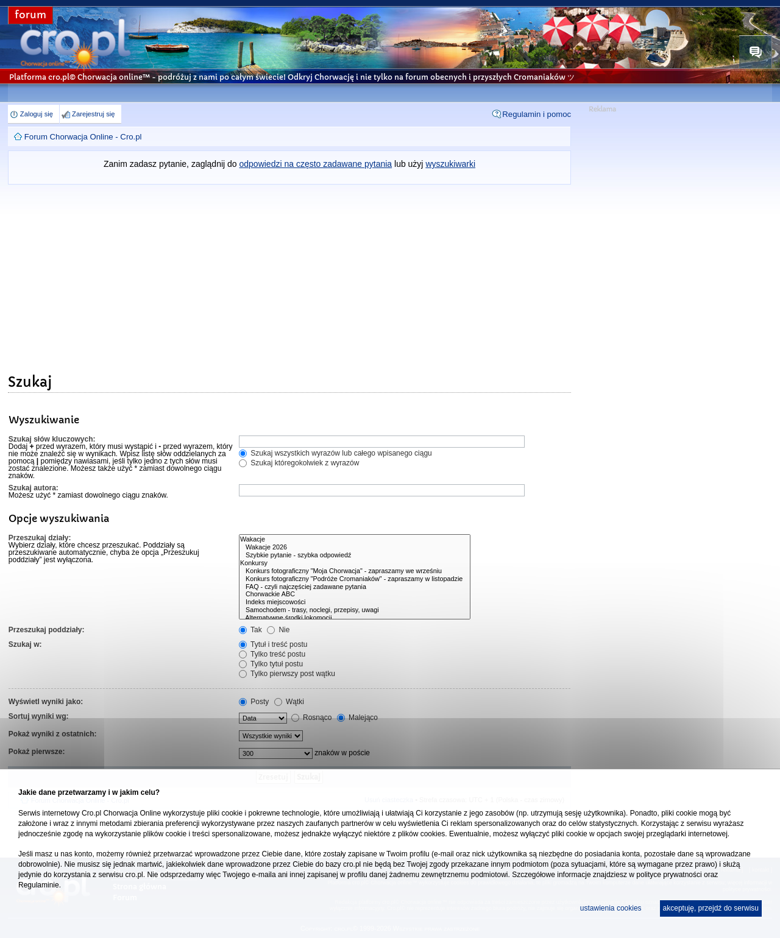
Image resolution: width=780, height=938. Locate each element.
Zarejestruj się (93, 114)
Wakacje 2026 (354, 547)
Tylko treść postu (272, 654)
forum (30, 15)
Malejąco (357, 717)
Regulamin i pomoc (536, 114)
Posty (254, 701)
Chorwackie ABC (354, 594)
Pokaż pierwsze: (37, 751)
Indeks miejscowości (354, 602)
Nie (278, 630)
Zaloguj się (36, 114)
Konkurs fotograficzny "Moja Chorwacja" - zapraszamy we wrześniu (354, 571)
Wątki (289, 701)
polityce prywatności (668, 874)
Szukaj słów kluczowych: (52, 439)
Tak (250, 630)
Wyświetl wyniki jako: (46, 701)
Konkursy (354, 563)
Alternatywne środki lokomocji (354, 618)
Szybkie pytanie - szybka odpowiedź (354, 555)
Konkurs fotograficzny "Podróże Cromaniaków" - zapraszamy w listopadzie (354, 579)
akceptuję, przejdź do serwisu (711, 908)
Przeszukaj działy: (40, 538)
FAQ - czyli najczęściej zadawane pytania (354, 587)
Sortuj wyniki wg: (39, 716)
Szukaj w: (25, 644)
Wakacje (354, 539)
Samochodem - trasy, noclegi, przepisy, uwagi (354, 610)
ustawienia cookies (611, 908)
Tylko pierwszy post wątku (287, 673)
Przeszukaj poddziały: (47, 630)
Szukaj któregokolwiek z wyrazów (299, 463)
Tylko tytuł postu (271, 664)
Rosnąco (311, 717)
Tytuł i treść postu (273, 644)
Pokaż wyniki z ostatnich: (53, 734)
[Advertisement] (289, 276)
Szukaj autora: (33, 488)
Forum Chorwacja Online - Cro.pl (83, 136)
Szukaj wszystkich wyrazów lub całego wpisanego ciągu (335, 453)
